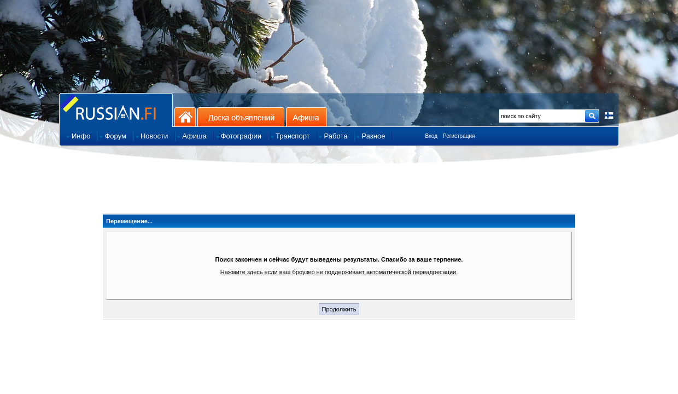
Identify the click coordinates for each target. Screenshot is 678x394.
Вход (431, 136)
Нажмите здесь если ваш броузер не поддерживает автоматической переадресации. (339, 272)
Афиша (306, 116)
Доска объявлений (240, 116)
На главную (185, 116)
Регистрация (459, 136)
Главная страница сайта (116, 109)
